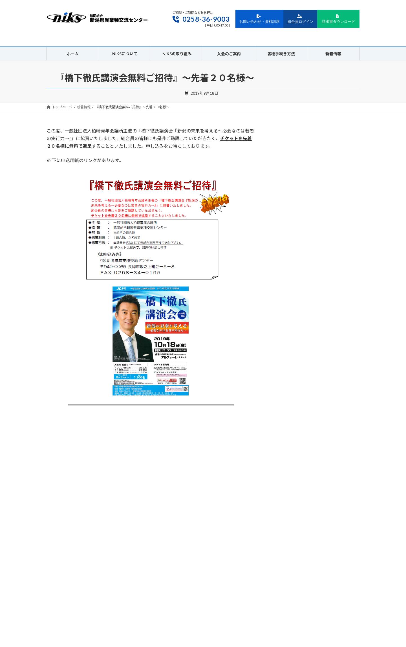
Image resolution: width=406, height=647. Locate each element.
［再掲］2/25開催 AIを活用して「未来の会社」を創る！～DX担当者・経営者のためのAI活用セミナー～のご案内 (316, 215)
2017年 (283, 421)
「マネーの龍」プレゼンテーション (324, 237)
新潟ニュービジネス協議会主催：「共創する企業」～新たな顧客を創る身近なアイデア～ (104, 423)
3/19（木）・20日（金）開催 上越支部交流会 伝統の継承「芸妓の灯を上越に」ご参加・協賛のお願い (315, 180)
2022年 (283, 363)
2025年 (283, 329)
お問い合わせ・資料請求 (259, 19)
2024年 (283, 341)
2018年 (283, 409)
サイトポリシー (213, 580)
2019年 (283, 398)
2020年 (283, 386)
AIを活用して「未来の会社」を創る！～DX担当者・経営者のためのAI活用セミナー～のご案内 (314, 279)
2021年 (283, 375)
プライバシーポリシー (175, 580)
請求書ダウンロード (338, 19)
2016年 (283, 432)
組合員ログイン (300, 19)
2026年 (283, 318)
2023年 (283, 352)
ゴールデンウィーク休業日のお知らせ (311, 151)
